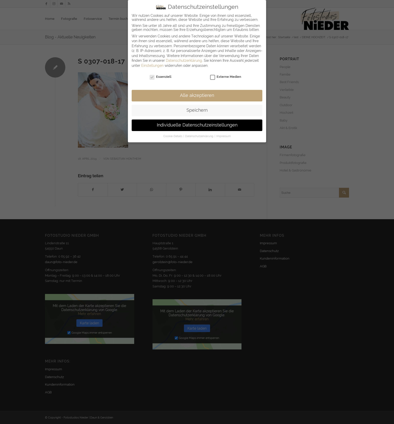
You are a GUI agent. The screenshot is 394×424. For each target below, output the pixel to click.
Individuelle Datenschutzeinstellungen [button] (197, 121)
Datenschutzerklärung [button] (199, 132)
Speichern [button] (197, 106)
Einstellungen (152, 62)
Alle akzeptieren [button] (197, 92)
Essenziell (160, 73)
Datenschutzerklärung (184, 57)
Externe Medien (225, 73)
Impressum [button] (223, 132)
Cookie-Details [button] (173, 132)
